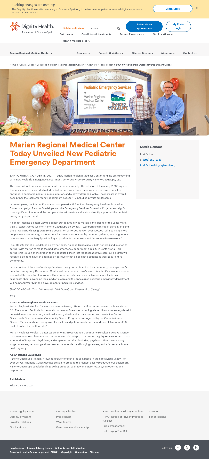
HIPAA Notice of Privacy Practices (123, 411)
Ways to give (63, 422)
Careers (154, 411)
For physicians (157, 416)
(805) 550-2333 (152, 159)
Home (14, 64)
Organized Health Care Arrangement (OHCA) (34, 452)
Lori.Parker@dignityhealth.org (157, 165)
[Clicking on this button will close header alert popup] (197, 8)
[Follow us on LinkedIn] (196, 448)
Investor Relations (20, 422)
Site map (94, 452)
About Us (93, 64)
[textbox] (107, 28)
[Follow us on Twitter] (187, 446)
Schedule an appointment (144, 26)
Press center (107, 64)
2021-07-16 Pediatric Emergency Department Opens (144, 64)
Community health (21, 416)
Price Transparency (114, 425)
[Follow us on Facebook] (178, 448)
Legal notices (17, 448)
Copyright (66, 452)
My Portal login (178, 26)
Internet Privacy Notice (39, 448)
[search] (120, 28)
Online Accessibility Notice (70, 448)
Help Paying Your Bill (115, 431)
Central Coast (27, 64)
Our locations (18, 427)
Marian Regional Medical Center (68, 64)
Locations (43, 64)
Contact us (81, 452)
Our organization (66, 411)
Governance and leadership (72, 427)
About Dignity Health (22, 411)
